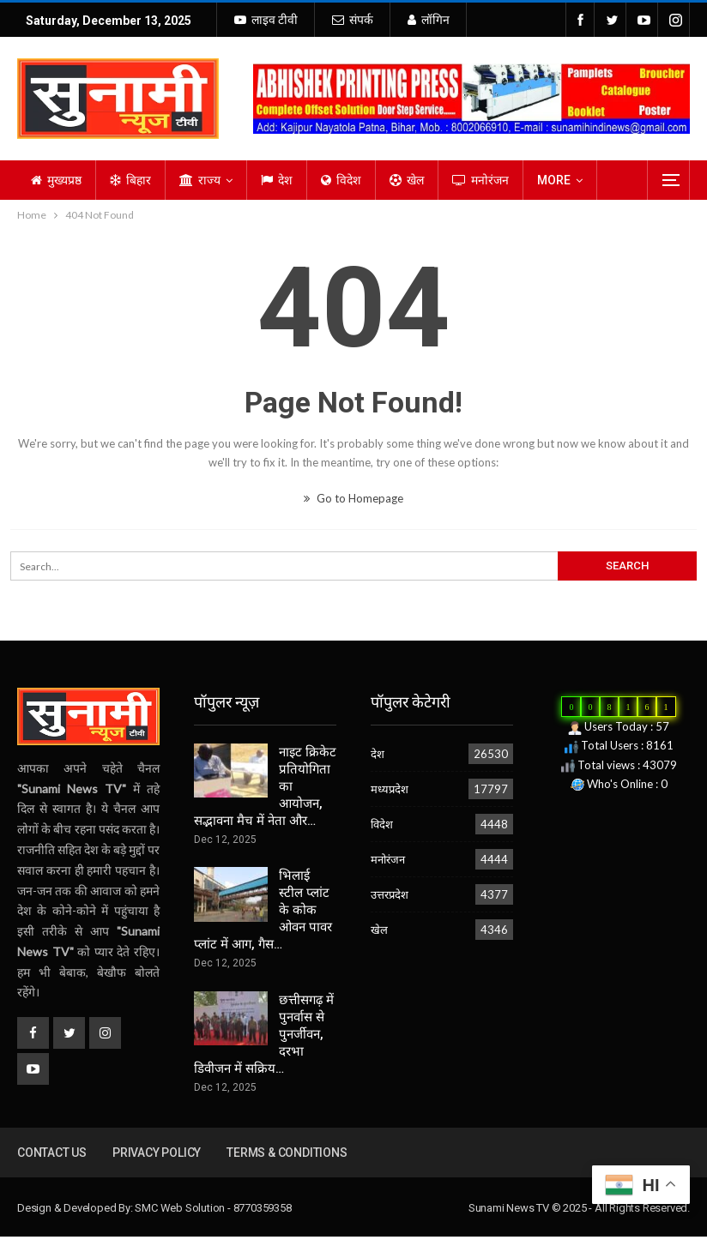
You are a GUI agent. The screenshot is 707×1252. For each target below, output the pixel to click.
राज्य (200, 180)
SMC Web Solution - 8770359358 (213, 1207)
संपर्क (352, 20)
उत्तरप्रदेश (389, 894)
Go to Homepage (353, 498)
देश (277, 180)
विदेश (341, 180)
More (554, 180)
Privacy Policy (156, 1152)
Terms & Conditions (287, 1152)
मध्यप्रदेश (389, 789)
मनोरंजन (480, 180)
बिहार (130, 180)
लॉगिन (429, 20)
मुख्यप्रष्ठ (56, 180)
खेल (407, 180)
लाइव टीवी (266, 20)
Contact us (52, 1152)
